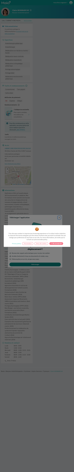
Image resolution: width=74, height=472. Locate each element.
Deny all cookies (41, 243)
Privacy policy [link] (16, 243)
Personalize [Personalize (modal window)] (28, 243)
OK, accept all (56, 243)
